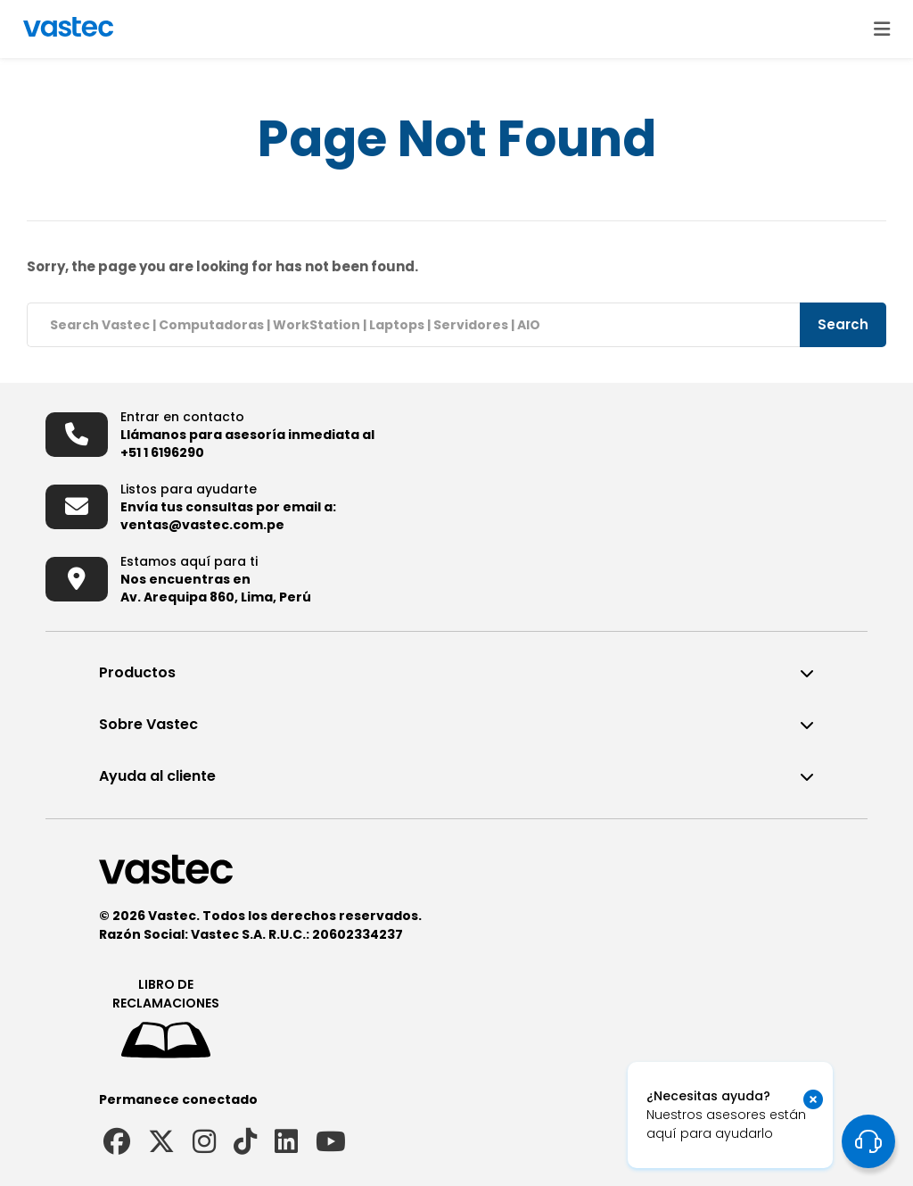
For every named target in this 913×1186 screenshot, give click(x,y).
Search (843, 324)
